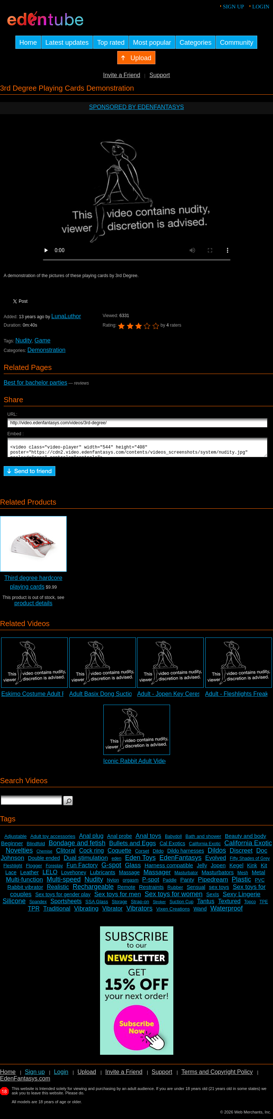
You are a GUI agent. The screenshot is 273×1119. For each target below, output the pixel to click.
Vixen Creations (173, 912)
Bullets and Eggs (132, 846)
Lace (10, 876)
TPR (34, 912)
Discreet (241, 853)
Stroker (159, 905)
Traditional (56, 912)
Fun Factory (81, 868)
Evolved (215, 861)
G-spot (111, 868)
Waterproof (226, 911)
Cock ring (91, 854)
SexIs (212, 898)
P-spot (150, 883)
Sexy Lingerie (242, 897)
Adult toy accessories (52, 839)
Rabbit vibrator (25, 890)
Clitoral (65, 853)
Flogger (34, 869)
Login (260, 7)
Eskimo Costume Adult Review (41, 697)
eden (116, 861)
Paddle (169, 883)
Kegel (236, 868)
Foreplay (54, 869)
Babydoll (173, 839)
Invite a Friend (121, 75)
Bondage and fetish (77, 846)
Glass (133, 868)
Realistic (58, 890)
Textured (229, 904)
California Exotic (205, 847)
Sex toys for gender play (63, 898)
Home (8, 1075)
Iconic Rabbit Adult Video (136, 764)
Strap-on (140, 905)
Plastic (241, 882)
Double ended (44, 861)
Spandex (38, 905)
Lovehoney (73, 876)
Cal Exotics (172, 847)
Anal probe (119, 839)
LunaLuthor (66, 316)
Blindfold (36, 847)
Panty (187, 883)
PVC (260, 883)
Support (160, 75)
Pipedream (213, 882)
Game (42, 340)
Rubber (175, 890)
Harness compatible (168, 868)
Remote (126, 890)
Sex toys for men (117, 897)
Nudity (23, 340)
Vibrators (139, 911)
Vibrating (86, 911)
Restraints (151, 890)
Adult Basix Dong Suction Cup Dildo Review (126, 697)
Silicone (14, 904)
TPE (263, 905)
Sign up (233, 7)
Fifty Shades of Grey (250, 861)
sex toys (219, 890)
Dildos (217, 853)
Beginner (12, 846)
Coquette (120, 854)
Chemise (44, 854)
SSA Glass (96, 905)
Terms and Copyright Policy (217, 1075)
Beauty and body (245, 839)
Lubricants (102, 875)
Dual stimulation (85, 861)
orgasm (131, 883)
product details (33, 606)
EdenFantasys (180, 861)
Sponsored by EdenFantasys (136, 107)
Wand (200, 912)
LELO (50, 875)
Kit (264, 868)
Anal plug (91, 839)
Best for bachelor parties (35, 382)
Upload (86, 1075)
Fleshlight (12, 869)
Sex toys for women (174, 897)
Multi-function (24, 882)
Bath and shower (203, 839)
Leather (29, 875)
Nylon (113, 883)
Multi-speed (64, 882)
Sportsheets (65, 904)
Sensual (196, 890)
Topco (250, 905)
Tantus (205, 904)
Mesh (242, 876)
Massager (157, 875)
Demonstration (46, 350)
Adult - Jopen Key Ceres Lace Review (186, 697)
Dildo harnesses (185, 854)
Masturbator (186, 876)
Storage (119, 905)
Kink (252, 869)
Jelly (202, 869)
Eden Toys (140, 861)
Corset (142, 854)
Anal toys (148, 839)
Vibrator (112, 912)
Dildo (158, 854)
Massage (129, 876)
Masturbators (218, 875)
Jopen (218, 868)
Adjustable (15, 839)
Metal (258, 875)
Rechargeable (93, 890)
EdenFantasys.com (25, 1082)
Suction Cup (181, 905)
